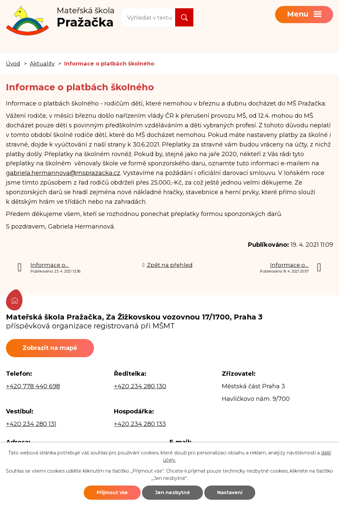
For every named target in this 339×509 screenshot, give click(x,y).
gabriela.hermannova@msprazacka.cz (63, 173)
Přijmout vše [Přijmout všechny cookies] (112, 492)
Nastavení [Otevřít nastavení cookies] (229, 492)
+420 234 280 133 (140, 424)
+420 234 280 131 (31, 424)
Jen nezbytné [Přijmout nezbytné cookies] (172, 492)
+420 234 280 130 (140, 386)
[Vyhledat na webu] (148, 17)
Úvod (13, 63)
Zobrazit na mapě (50, 348)
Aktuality (42, 63)
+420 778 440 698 (33, 386)
